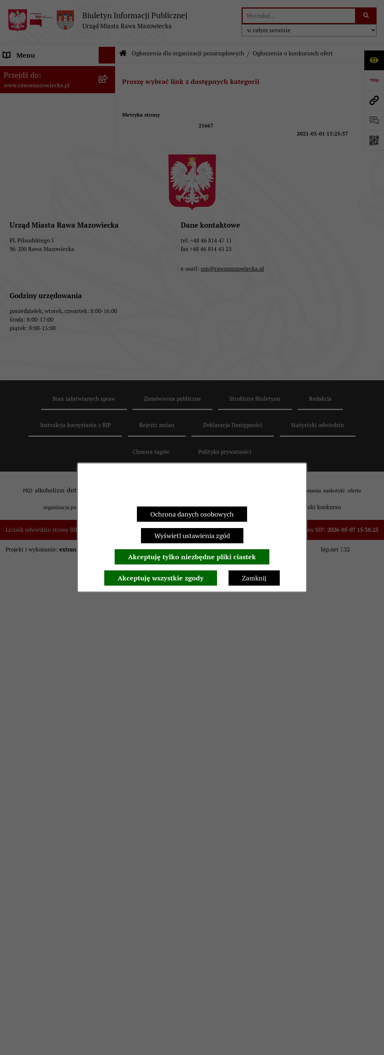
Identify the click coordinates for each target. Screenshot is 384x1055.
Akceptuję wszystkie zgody (161, 578)
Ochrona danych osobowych (192, 514)
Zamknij (254, 578)
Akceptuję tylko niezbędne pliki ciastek (192, 557)
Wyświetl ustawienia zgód (192, 535)
